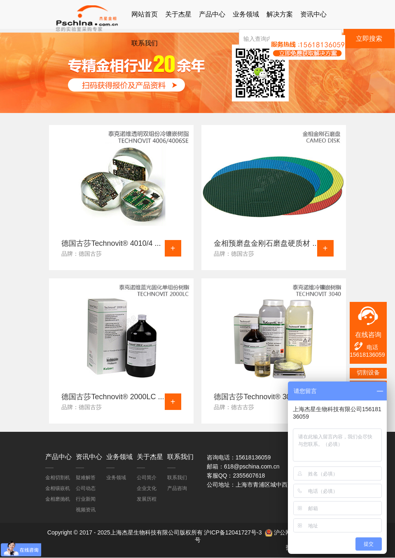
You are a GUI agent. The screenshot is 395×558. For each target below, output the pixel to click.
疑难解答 (86, 477)
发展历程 (147, 499)
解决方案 (279, 14)
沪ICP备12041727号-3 (233, 533)
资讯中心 (313, 14)
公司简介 (147, 477)
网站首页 (144, 14)
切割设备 (368, 372)
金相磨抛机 (57, 499)
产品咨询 (177, 488)
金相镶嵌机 (57, 488)
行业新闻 (86, 499)
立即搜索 (369, 38)
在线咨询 (368, 334)
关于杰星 (178, 14)
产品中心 (212, 14)
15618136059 (367, 354)
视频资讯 (86, 510)
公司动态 (86, 488)
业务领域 (246, 14)
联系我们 (144, 43)
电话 (365, 346)
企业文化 (147, 488)
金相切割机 (57, 477)
